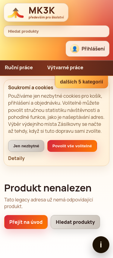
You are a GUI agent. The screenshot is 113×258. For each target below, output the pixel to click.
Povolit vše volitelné (72, 146)
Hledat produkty (75, 222)
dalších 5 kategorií (81, 81)
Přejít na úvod (25, 222)
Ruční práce (19, 67)
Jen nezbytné (26, 146)
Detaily (16, 158)
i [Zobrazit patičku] (101, 244)
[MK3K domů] (36, 12)
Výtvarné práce (65, 67)
